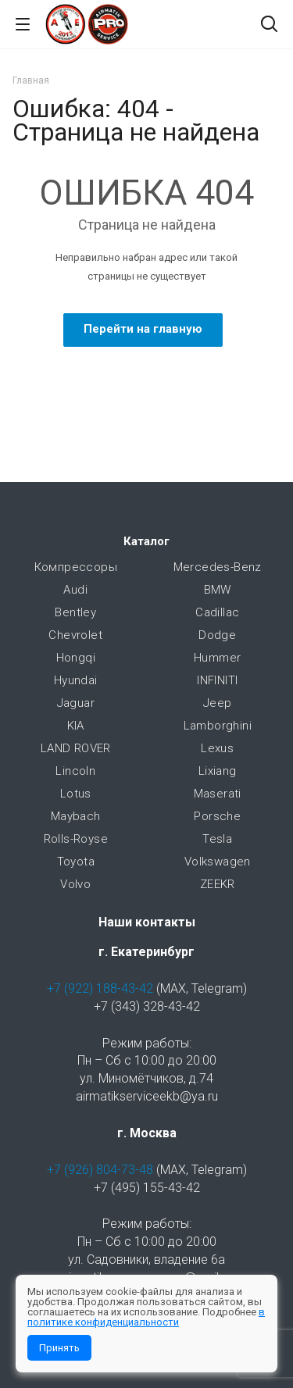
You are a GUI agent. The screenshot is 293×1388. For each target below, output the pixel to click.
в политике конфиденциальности (146, 1317)
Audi (75, 590)
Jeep (217, 703)
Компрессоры (75, 567)
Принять (59, 1348)
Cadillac (217, 612)
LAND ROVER (76, 748)
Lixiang (217, 771)
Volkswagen (217, 862)
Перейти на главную (143, 329)
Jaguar (76, 703)
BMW (217, 590)
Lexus (217, 748)
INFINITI (217, 680)
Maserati (217, 794)
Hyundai (76, 680)
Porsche (217, 816)
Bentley (75, 612)
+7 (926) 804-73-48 (100, 1169)
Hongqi (75, 658)
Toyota (76, 862)
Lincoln (75, 771)
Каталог (146, 541)
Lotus (75, 794)
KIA (75, 726)
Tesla (217, 839)
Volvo (75, 884)
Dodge (217, 635)
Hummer (217, 658)
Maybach (76, 816)
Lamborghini (218, 726)
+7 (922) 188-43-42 (100, 988)
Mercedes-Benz (217, 567)
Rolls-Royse (76, 839)
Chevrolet (75, 635)
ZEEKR (217, 884)
